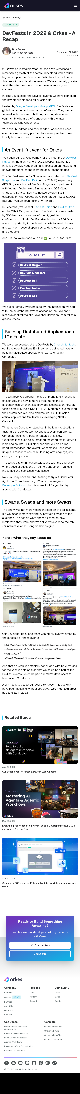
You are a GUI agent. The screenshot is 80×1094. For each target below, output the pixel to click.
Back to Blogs (11, 17)
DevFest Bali (29, 180)
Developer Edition (13, 485)
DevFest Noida (43, 207)
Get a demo (40, 953)
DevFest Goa (66, 207)
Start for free (40, 945)
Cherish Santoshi (64, 344)
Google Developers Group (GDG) (36, 106)
